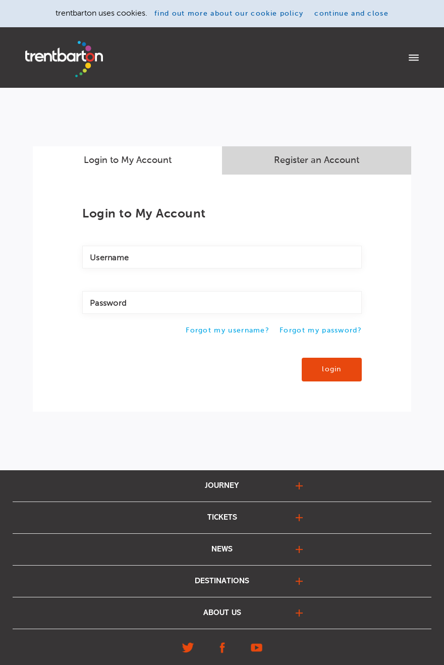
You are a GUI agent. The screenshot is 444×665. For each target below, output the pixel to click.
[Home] (64, 59)
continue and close (351, 13)
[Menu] (414, 58)
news (222, 549)
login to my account (385, 57)
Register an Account (316, 160)
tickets (222, 517)
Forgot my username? (227, 330)
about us (222, 613)
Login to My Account (128, 160)
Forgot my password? (321, 330)
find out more (228, 13)
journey (222, 485)
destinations (222, 581)
